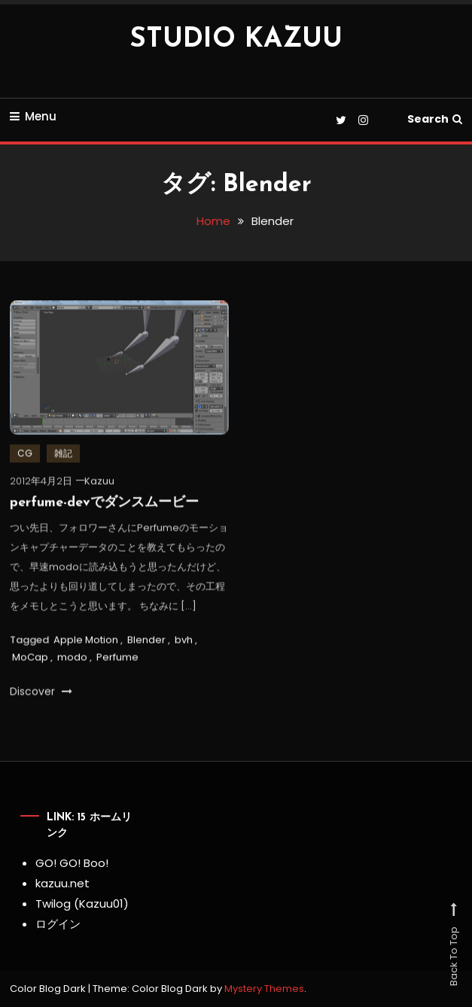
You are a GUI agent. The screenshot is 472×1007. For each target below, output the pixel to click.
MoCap (30, 660)
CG (24, 455)
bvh (184, 641)
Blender (146, 641)
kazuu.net (62, 883)
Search (434, 118)
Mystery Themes (264, 988)
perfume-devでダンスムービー (104, 505)
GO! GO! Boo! (71, 863)
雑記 (63, 455)
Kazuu (99, 483)
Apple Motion (85, 641)
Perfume (117, 660)
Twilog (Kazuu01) (82, 903)
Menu (33, 116)
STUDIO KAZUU (236, 39)
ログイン (58, 924)
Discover (41, 693)
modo (72, 660)
